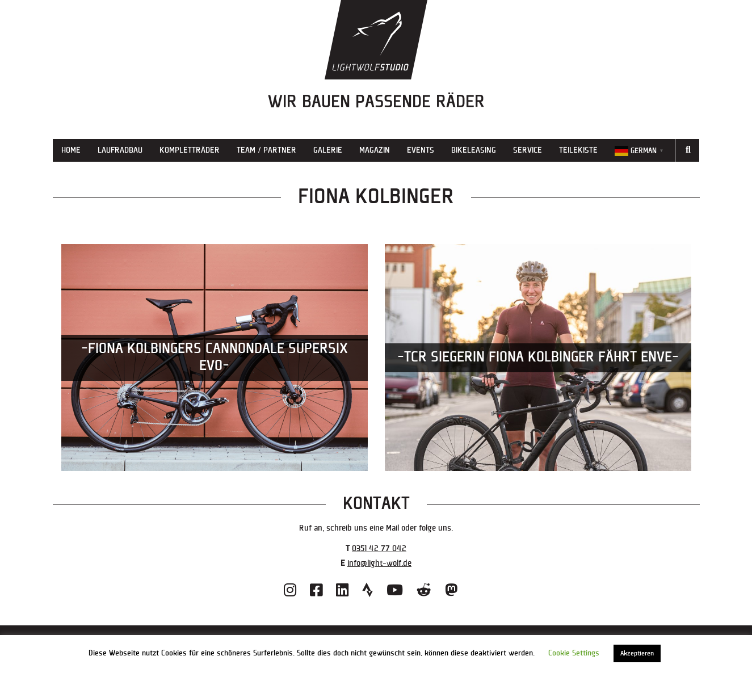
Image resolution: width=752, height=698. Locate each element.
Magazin (374, 150)
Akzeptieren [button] (637, 653)
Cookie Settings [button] (573, 653)
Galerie (327, 150)
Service (527, 150)
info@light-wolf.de (379, 563)
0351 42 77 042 (379, 548)
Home (71, 150)
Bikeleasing (473, 150)
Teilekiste (578, 150)
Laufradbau (120, 150)
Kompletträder (189, 150)
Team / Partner (266, 150)
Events (420, 150)
